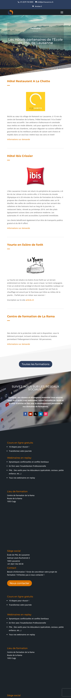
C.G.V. (34, 692)
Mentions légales (52, 689)
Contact (57, 692)
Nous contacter (19, 527)
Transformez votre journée (20, 549)
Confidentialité (45, 692)
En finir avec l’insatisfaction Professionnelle (27, 410)
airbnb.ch (30, 244)
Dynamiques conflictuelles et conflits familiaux (29, 406)
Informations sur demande (18, 121)
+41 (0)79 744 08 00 (22, 656)
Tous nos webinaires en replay (22, 422)
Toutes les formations (35, 308)
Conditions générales (20, 692)
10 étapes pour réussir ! (19, 545)
